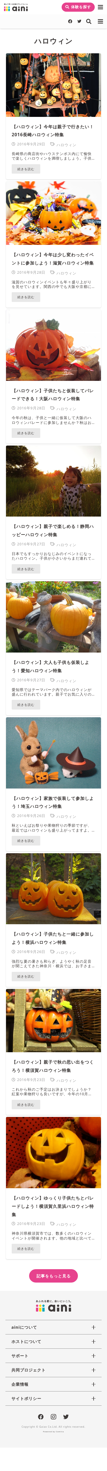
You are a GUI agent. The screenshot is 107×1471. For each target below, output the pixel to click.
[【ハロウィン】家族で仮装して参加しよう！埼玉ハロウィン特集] (53, 753)
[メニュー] (100, 7)
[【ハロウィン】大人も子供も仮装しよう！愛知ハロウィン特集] (53, 617)
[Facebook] (70, 21)
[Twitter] (79, 21)
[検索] (89, 21)
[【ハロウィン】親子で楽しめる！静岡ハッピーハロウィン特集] (53, 481)
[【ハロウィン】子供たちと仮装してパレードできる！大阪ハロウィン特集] (53, 345)
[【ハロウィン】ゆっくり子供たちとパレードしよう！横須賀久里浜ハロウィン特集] (53, 1152)
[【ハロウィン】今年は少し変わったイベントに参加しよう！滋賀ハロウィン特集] (53, 213)
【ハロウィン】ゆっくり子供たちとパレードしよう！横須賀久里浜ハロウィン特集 (53, 1206)
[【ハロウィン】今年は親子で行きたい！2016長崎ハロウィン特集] (53, 85)
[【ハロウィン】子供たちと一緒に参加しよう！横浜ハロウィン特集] (53, 889)
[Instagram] (53, 1417)
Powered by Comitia (53, 1432)
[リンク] (16, 7)
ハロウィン (66, 145)
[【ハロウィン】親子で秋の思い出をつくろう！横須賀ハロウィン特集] (53, 1020)
